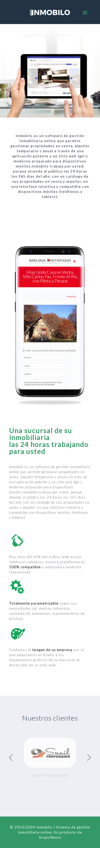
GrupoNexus (50, 837)
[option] (50, 759)
